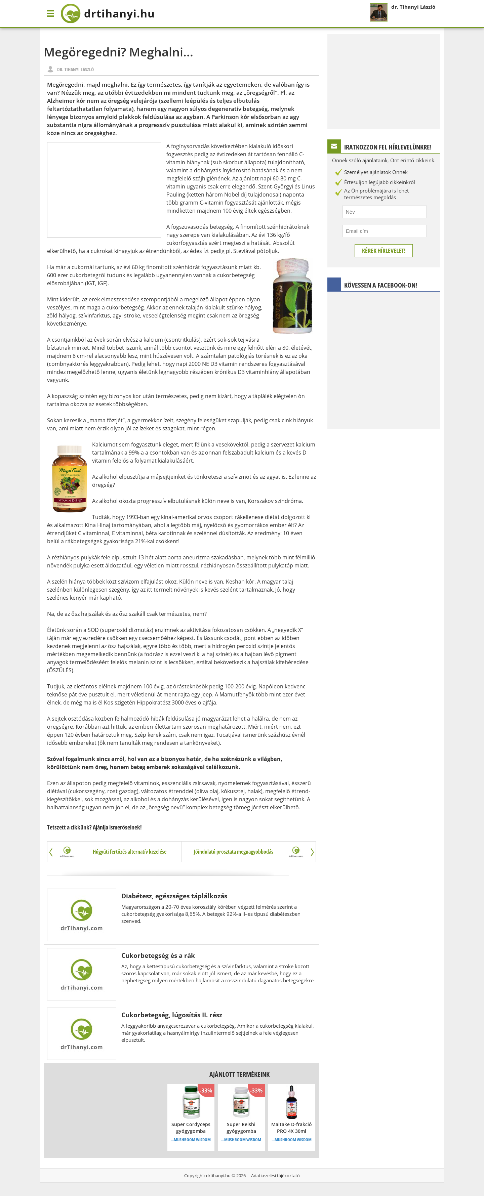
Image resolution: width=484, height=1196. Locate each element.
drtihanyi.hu (218, 1175)
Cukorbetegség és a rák (158, 955)
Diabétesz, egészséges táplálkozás (174, 896)
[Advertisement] (104, 190)
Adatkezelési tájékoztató (275, 1175)
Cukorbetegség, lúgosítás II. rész (171, 1015)
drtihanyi (108, 13)
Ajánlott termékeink (239, 1074)
